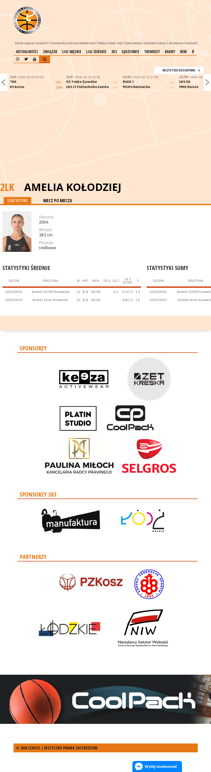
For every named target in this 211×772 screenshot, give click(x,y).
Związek (50, 51)
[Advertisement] (105, 142)
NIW (183, 51)
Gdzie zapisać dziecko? (31, 43)
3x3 (114, 51)
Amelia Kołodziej (72, 187)
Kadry (170, 51)
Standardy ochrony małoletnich (73, 43)
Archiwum (176, 43)
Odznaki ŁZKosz (155, 43)
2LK (7, 187)
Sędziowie (130, 51)
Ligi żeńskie (96, 51)
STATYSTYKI (17, 200)
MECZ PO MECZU (57, 200)
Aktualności (27, 51)
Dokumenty (133, 43)
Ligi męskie (71, 51)
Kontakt (192, 43)
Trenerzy (152, 51)
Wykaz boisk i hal (110, 43)
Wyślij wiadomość (161, 766)
